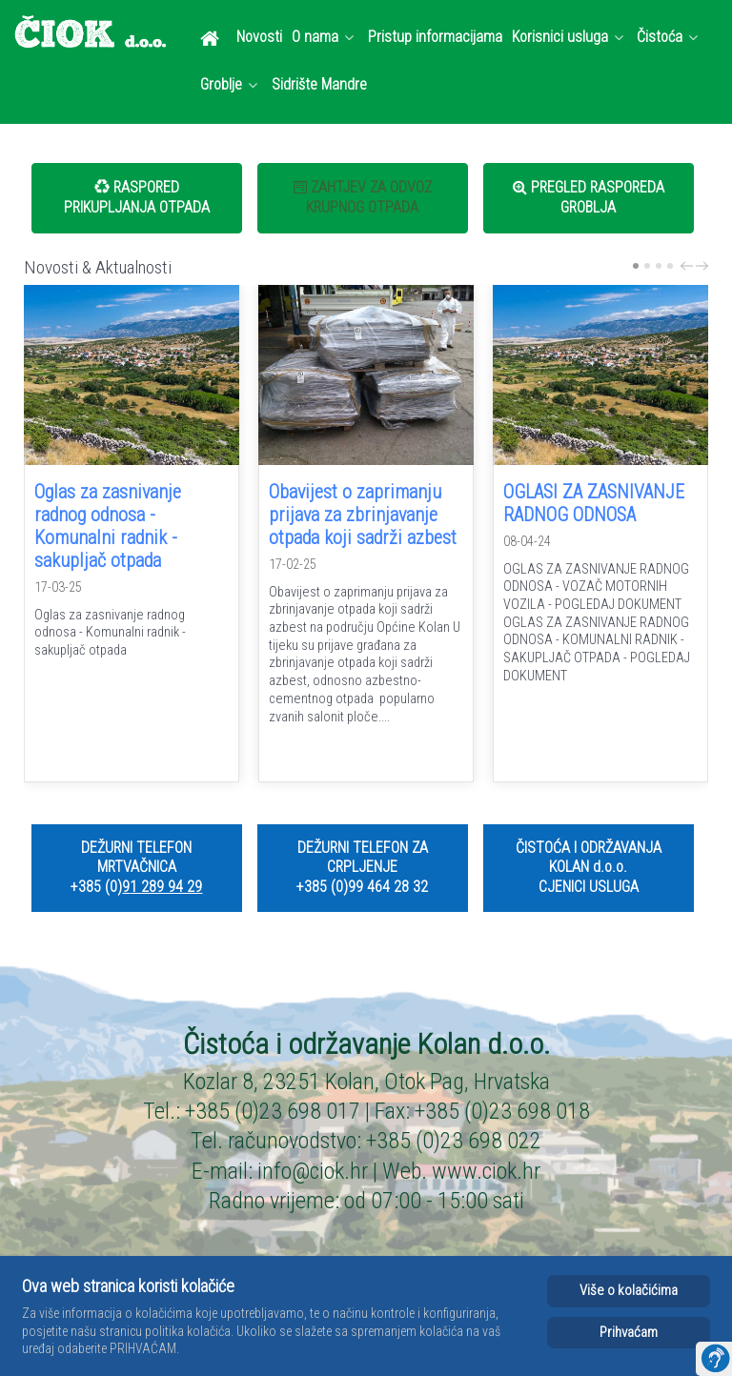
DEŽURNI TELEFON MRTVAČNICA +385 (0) (131, 868)
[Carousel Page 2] (647, 266)
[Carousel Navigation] (692, 266)
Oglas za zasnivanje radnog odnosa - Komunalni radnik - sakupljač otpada (107, 526)
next (704, 266)
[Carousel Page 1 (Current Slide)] (636, 266)
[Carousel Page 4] (670, 266)
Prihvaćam (629, 1332)
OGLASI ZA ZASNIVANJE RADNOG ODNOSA (593, 503)
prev (689, 266)
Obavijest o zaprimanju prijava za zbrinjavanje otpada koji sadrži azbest (363, 514)
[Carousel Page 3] (658, 266)
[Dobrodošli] (213, 38)
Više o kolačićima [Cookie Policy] (629, 1290)
